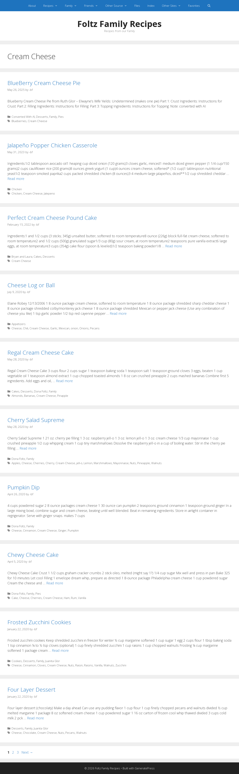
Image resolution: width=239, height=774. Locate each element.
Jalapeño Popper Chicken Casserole (52, 145)
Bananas (29, 395)
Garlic (54, 328)
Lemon (88, 463)
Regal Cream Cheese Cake (40, 352)
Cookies (17, 661)
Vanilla (82, 598)
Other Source (118, 5)
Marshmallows (103, 463)
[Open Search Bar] (209, 5)
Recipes (52, 5)
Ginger (62, 530)
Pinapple (62, 395)
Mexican (64, 328)
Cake (15, 598)
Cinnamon (29, 530)
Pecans (95, 328)
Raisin (79, 665)
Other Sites (173, 5)
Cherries (38, 463)
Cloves (41, 665)
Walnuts (156, 463)
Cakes (37, 256)
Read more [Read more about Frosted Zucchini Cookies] (60, 650)
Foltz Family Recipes (119, 23)
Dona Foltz (41, 391)
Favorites (194, 5)
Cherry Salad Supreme (35, 420)
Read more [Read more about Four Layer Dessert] (35, 718)
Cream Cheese (37, 121)
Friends (93, 5)
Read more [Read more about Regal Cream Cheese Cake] (64, 381)
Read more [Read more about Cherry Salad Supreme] (28, 448)
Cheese (17, 328)
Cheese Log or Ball (31, 285)
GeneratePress (145, 768)
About (32, 5)
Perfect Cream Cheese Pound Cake (52, 217)
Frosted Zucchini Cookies (39, 622)
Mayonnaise (121, 463)
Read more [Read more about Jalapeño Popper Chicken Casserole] (15, 178)
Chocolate (29, 732)
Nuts (133, 463)
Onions (84, 328)
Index (151, 5)
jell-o (79, 463)
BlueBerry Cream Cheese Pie (43, 83)
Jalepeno (49, 193)
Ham (67, 598)
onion (74, 328)
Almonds (17, 395)
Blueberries (19, 121)
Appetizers (19, 324)
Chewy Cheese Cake (33, 555)
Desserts (42, 117)
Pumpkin (73, 530)
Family (72, 5)
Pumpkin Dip (23, 487)
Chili (25, 328)
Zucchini (120, 665)
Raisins (88, 665)
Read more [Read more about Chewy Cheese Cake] (54, 583)
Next (27, 752)
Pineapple (143, 463)
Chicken (17, 189)
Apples (16, 463)
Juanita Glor (52, 661)
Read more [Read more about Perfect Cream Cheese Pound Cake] (173, 246)
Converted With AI (23, 117)
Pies (61, 117)
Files (137, 5)
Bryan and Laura (22, 256)
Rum (74, 598)
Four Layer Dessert (31, 689)
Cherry (50, 463)
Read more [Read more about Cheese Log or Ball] (118, 313)
